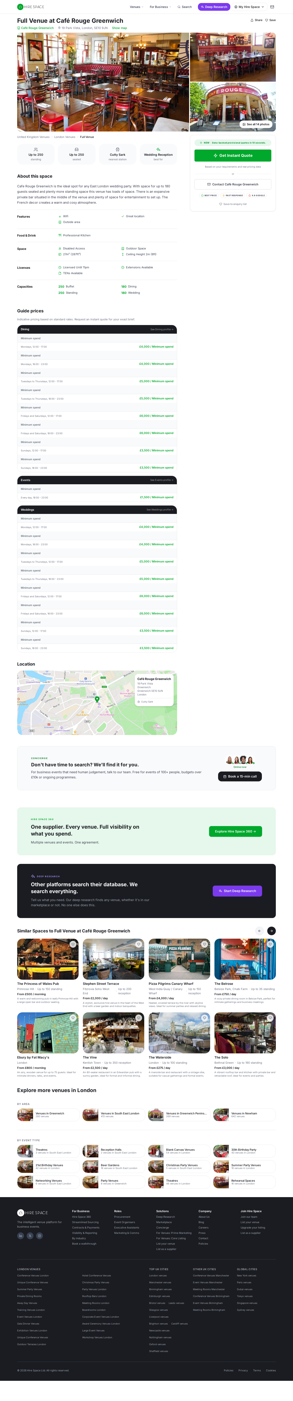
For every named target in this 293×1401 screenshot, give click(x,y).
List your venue (165, 1243)
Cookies (271, 1370)
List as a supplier (166, 1249)
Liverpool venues (159, 1316)
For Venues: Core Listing (171, 1238)
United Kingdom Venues (33, 137)
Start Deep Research (237, 891)
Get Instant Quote (233, 155)
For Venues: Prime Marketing (173, 1232)
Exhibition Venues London (32, 1330)
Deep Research (214, 7)
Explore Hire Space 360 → (235, 831)
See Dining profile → (162, 329)
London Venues (64, 137)
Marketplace (164, 1222)
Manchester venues (160, 1282)
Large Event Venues (93, 1330)
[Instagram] (39, 1235)
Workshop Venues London (97, 1337)
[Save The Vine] (138, 1017)
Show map (119, 28)
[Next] (271, 931)
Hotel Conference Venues (96, 1275)
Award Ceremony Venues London (101, 1323)
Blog (201, 1222)
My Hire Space (249, 7)
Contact (203, 1238)
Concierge (162, 1227)
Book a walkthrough (84, 1243)
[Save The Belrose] (270, 944)
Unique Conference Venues (32, 1282)
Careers (203, 1227)
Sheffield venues (158, 1351)
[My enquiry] (272, 7)
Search (185, 7)
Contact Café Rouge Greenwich (232, 184)
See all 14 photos (256, 124)
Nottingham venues (160, 1337)
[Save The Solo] (270, 1017)
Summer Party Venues (29, 1289)
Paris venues (244, 1282)
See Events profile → (162, 479)
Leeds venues (176, 1303)
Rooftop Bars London (94, 1296)
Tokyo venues (245, 1296)
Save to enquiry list (233, 204)
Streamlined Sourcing (85, 1222)
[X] (30, 1235)
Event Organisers (124, 1222)
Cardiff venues (179, 1323)
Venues (137, 7)
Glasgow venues (158, 1309)
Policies (203, 1243)
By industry (79, 1238)
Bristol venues (157, 1303)
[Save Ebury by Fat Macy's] (73, 1017)
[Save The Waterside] (204, 1017)
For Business (161, 7)
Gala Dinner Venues (28, 1323)
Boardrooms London (94, 1309)
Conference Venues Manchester (211, 1275)
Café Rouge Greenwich (35, 28)
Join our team (249, 1216)
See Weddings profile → (160, 509)
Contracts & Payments (85, 1227)
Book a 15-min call (240, 776)
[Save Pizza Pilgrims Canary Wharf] (204, 944)
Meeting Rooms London (95, 1303)
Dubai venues (244, 1289)
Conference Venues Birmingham (211, 1296)
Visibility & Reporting (84, 1232)
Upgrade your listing (253, 1227)
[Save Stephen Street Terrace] (138, 944)
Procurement (122, 1216)
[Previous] (259, 931)
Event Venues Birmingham (208, 1303)
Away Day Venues (27, 1303)
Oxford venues (157, 1344)
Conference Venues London (33, 1275)
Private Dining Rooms (29, 1296)
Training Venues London (31, 1309)
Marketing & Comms (126, 1232)
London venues (158, 1275)
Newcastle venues (159, 1330)
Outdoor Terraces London (31, 1344)
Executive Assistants (126, 1227)
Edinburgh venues (159, 1296)
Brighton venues (158, 1323)
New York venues (246, 1275)
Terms (257, 1370)
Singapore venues (247, 1303)
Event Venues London (29, 1316)
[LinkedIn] (20, 1235)
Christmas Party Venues (95, 1282)
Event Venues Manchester (207, 1282)
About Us (204, 1216)
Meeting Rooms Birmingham (209, 1309)
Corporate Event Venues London (100, 1316)
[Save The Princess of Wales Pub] (73, 944)
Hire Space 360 (81, 1216)
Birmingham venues (160, 1289)
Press (202, 1232)
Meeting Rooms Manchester (209, 1289)
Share (256, 20)
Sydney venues (245, 1309)
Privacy (243, 1370)
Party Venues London (94, 1289)
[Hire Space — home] (30, 7)
